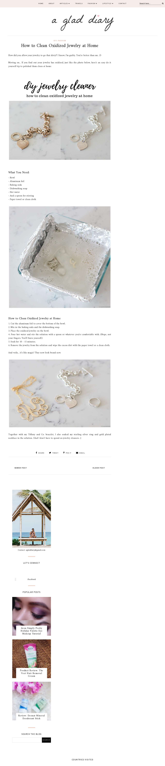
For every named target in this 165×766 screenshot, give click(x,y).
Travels (79, 4)
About (52, 4)
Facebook (31, 579)
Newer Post (21, 468)
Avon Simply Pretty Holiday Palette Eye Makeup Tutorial (32, 631)
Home (40, 4)
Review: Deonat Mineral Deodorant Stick (31, 717)
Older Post (99, 468)
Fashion (92, 4)
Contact (123, 4)
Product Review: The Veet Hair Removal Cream (31, 673)
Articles (65, 4)
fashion (62, 41)
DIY (55, 41)
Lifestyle (108, 4)
